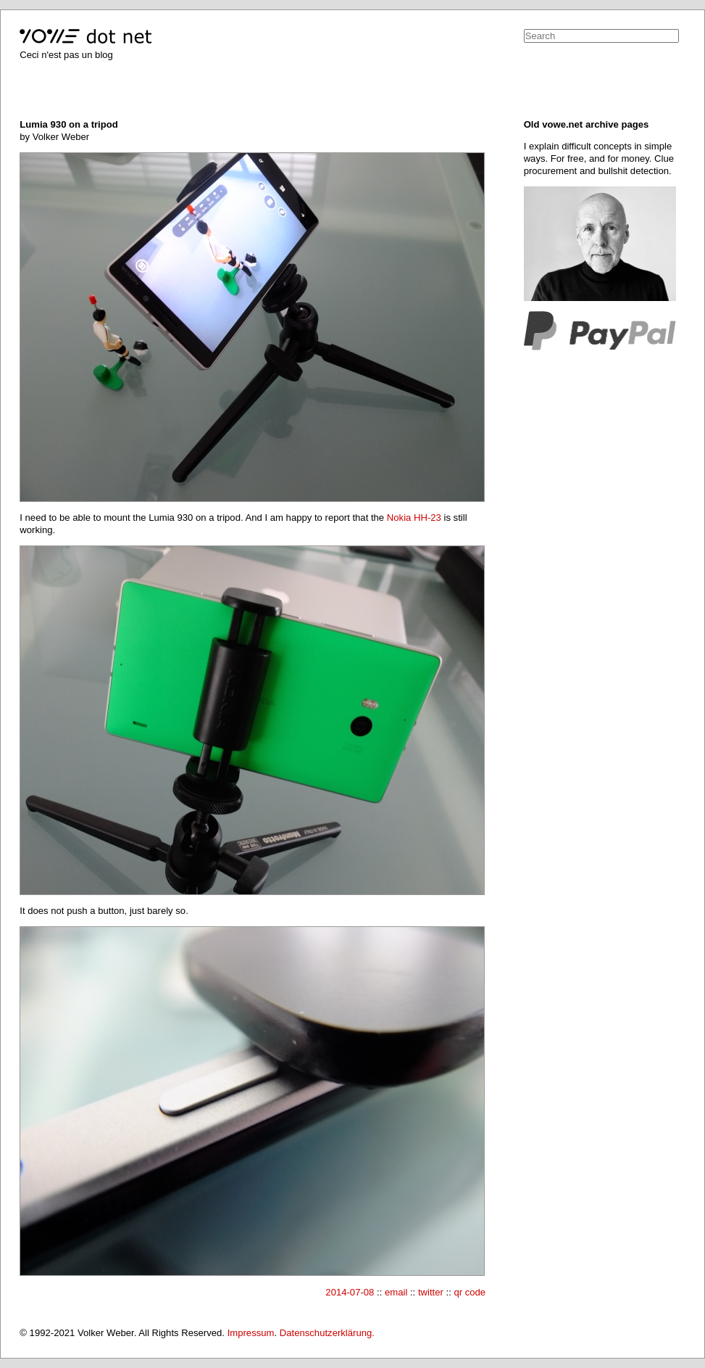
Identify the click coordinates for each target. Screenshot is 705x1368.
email (396, 1292)
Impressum (251, 1332)
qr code (469, 1292)
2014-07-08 (349, 1292)
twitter (430, 1292)
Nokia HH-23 (414, 517)
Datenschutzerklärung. (327, 1332)
